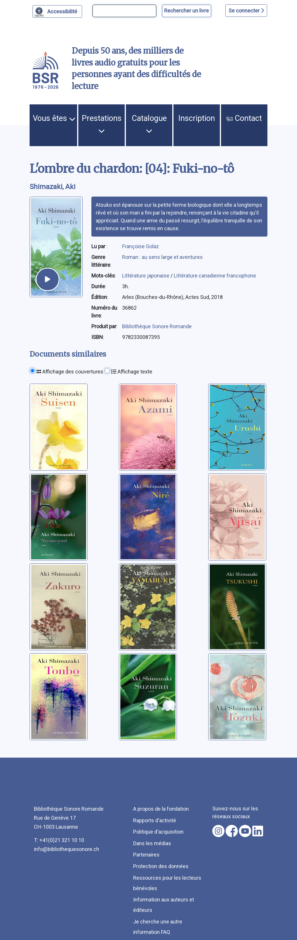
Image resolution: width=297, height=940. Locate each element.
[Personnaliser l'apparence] (57, 11)
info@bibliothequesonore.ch (66, 849)
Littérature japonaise (146, 276)
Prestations (102, 124)
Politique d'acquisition (158, 832)
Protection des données (161, 866)
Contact (244, 118)
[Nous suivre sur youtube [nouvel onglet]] (245, 831)
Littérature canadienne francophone (215, 276)
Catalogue (149, 124)
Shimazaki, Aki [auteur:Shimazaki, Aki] (52, 187)
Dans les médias (152, 843)
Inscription (196, 118)
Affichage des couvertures (70, 372)
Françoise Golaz (140, 246)
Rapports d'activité (154, 820)
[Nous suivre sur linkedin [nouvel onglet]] (257, 831)
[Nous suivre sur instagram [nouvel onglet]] (218, 831)
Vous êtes (54, 118)
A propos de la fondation (161, 809)
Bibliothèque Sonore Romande (157, 326)
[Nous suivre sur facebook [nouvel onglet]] (232, 831)
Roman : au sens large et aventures (162, 257)
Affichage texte (131, 372)
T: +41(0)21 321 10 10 (59, 840)
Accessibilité (63, 10)
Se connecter (246, 11)
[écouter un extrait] (47, 279)
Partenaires (146, 855)
